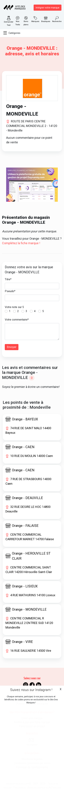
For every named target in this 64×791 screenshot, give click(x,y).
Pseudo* (10, 291)
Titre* (8, 279)
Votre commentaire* (17, 319)
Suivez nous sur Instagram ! (31, 690)
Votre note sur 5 (14, 307)
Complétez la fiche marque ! (21, 243)
